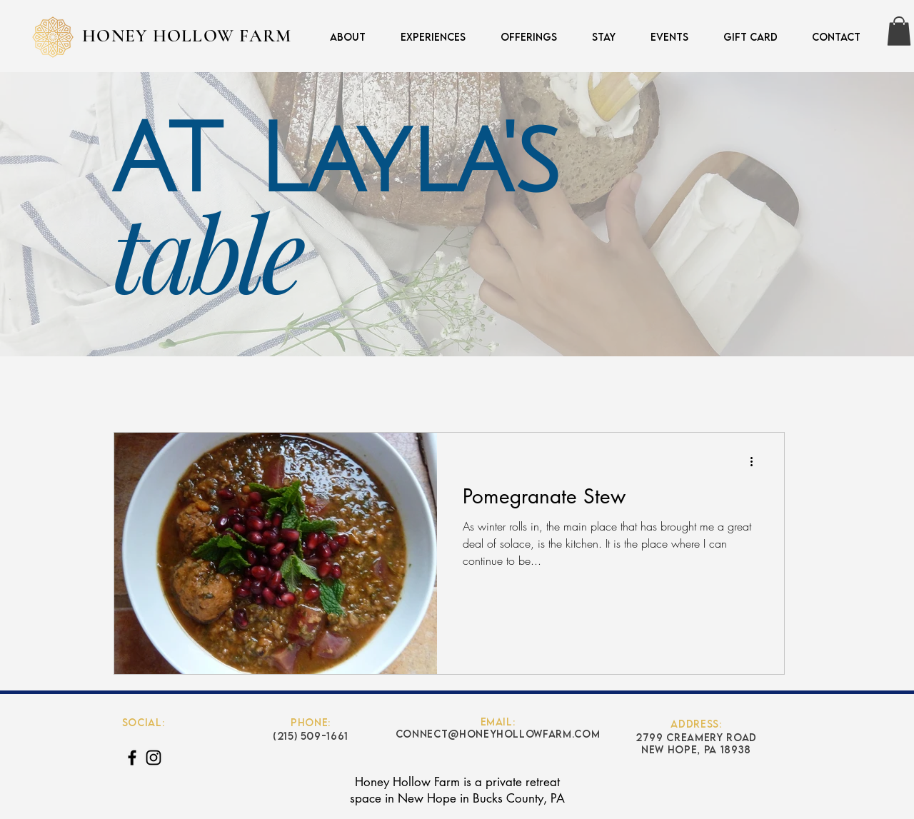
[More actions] (756, 462)
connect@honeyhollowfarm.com (498, 734)
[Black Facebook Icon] (132, 758)
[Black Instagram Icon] (154, 758)
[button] (522, 37)
